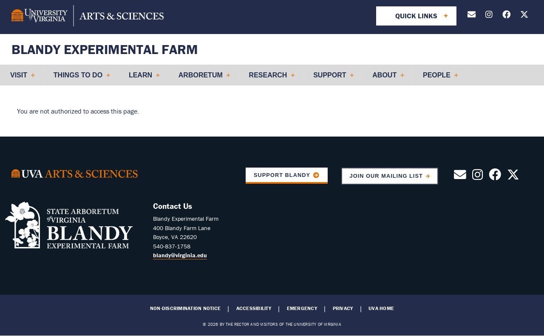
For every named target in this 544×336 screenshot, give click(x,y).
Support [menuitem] (330, 78)
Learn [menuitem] (141, 78)
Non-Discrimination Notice (185, 308)
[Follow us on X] (524, 16)
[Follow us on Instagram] (489, 16)
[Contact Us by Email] (472, 16)
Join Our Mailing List (386, 176)
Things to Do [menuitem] (78, 78)
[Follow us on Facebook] (506, 16)
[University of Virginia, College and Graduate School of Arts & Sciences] (87, 17)
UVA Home (381, 308)
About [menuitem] (384, 78)
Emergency (302, 308)
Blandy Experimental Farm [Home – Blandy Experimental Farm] (104, 49)
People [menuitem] (437, 78)
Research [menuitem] (268, 78)
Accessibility (253, 308)
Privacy (343, 308)
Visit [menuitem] (19, 78)
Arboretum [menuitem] (200, 78)
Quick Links (416, 15)
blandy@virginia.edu (180, 255)
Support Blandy (282, 175)
